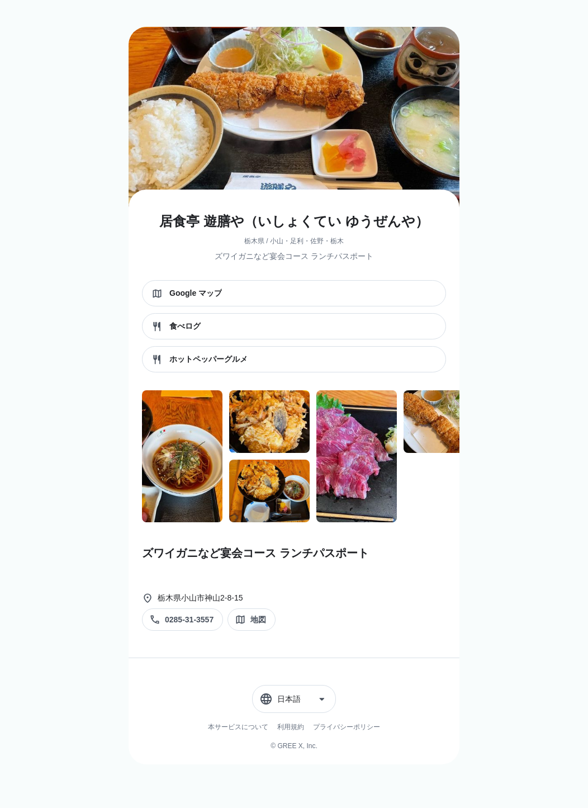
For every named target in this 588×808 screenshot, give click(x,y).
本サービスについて (238, 727)
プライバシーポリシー (346, 727)
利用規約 (290, 727)
